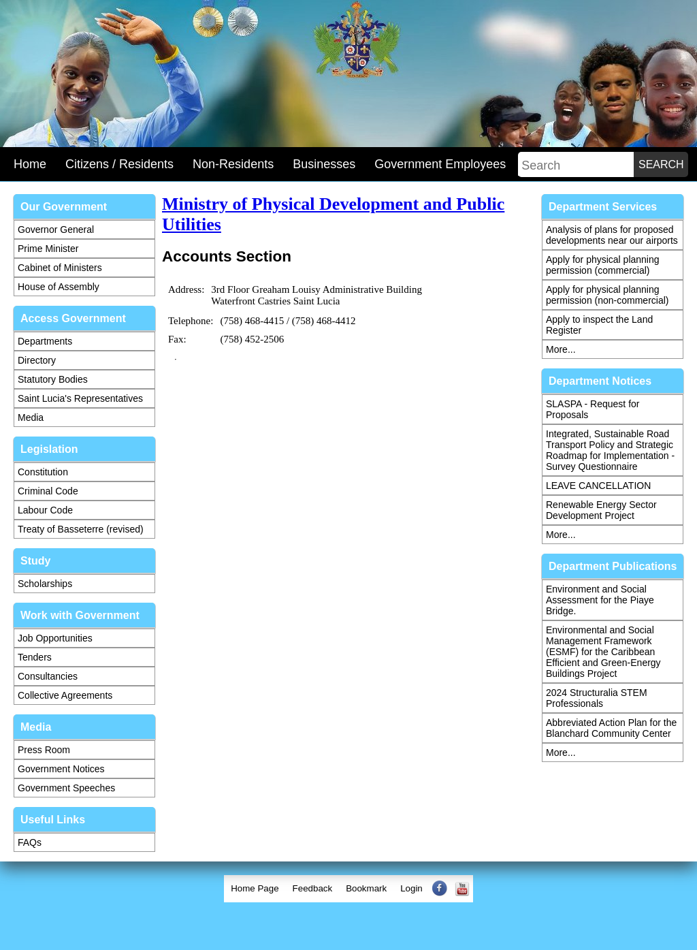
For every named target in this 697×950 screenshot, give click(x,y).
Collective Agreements (65, 695)
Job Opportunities (55, 638)
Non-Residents (233, 164)
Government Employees (440, 164)
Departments (45, 341)
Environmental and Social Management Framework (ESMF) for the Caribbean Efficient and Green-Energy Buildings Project (603, 651)
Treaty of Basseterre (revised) (81, 529)
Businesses (324, 164)
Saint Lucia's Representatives (80, 398)
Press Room (44, 749)
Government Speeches (66, 787)
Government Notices (61, 768)
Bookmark (366, 888)
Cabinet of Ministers (60, 267)
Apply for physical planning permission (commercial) (603, 265)
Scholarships (45, 583)
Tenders (35, 657)
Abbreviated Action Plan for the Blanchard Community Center (611, 728)
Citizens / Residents (119, 164)
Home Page (254, 888)
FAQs (30, 842)
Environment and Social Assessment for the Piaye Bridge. (600, 600)
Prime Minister (48, 248)
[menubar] (348, 888)
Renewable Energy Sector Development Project (601, 510)
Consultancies (48, 676)
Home (30, 164)
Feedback (313, 888)
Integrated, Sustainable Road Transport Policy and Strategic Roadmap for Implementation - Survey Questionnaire (610, 450)
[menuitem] (254, 888)
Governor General (56, 229)
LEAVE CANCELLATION (598, 485)
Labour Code (45, 510)
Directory (37, 360)
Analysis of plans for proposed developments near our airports (612, 235)
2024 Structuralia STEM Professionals (596, 698)
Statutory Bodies (53, 379)
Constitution (43, 471)
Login (411, 888)
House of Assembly (58, 286)
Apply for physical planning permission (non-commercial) (607, 295)
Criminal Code (48, 491)
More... (561, 349)
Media (31, 417)
